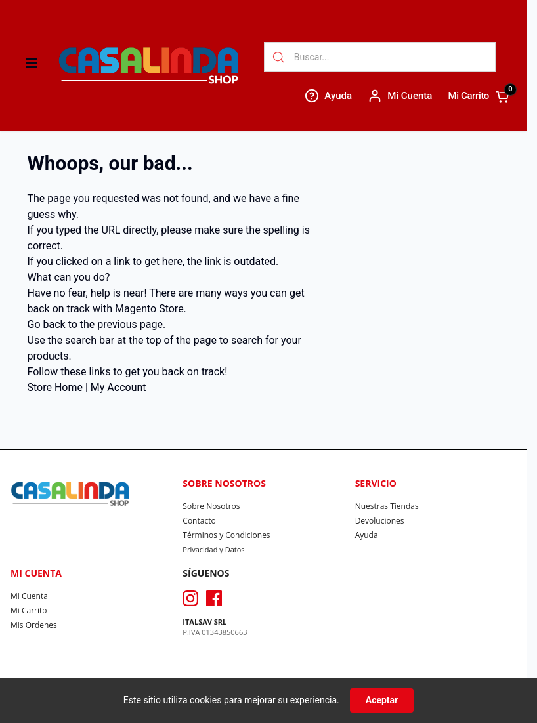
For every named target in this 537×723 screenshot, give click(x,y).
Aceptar (382, 700)
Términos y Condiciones (226, 535)
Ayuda (366, 535)
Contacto (199, 520)
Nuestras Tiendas (387, 506)
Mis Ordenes (34, 624)
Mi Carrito (29, 610)
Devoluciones (379, 520)
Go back (47, 324)
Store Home (55, 387)
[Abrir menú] (31, 63)
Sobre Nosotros (211, 506)
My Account (118, 387)
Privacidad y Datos (213, 549)
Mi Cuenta (29, 596)
